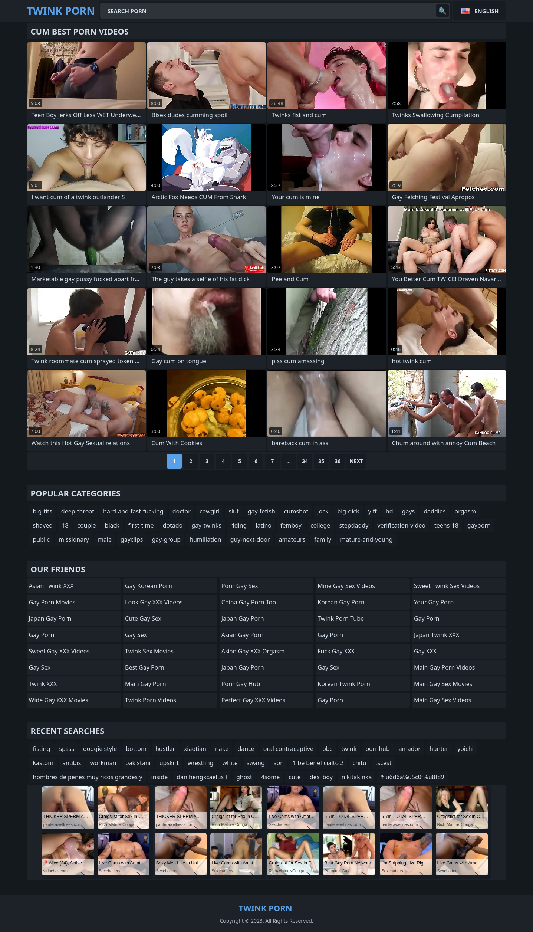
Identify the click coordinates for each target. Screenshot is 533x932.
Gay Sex (40, 667)
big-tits (42, 511)
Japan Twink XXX (436, 635)
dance (245, 749)
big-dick (348, 511)
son (279, 763)
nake (221, 749)
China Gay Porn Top (248, 602)
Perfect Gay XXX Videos (253, 700)
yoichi (465, 749)
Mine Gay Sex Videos (346, 586)
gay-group (166, 539)
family (322, 539)
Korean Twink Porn (344, 684)
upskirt (169, 763)
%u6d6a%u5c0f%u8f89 (412, 777)
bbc (327, 749)
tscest (383, 763)
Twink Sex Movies (149, 651)
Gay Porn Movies (52, 602)
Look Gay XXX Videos (154, 602)
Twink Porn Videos (150, 700)
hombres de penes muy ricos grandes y (87, 777)
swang (256, 763)
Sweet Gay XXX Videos (59, 651)
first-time (141, 525)
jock (322, 511)
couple (86, 525)
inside (159, 777)
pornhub (377, 749)
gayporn (479, 525)
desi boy (321, 777)
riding (238, 525)
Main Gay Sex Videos (442, 700)
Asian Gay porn (242, 635)
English (486, 10)
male (105, 539)
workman (103, 763)
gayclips (132, 539)
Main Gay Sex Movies (443, 684)
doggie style (100, 749)
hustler (165, 749)
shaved (43, 525)
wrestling (200, 763)
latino (264, 525)
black (112, 525)
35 (321, 461)
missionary (74, 539)
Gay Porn (42, 635)
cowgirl (210, 511)
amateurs (292, 539)
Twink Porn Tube (341, 618)
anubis (71, 763)
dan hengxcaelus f (202, 777)
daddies (434, 511)
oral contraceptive (288, 749)
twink (348, 749)
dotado (173, 525)
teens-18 (446, 525)
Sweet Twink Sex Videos (447, 586)
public (41, 539)
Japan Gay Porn (50, 618)
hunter (439, 749)
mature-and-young (366, 539)
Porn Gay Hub (240, 684)
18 (65, 525)
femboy (291, 525)
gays (408, 511)
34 (305, 461)
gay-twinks (206, 525)
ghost (244, 777)
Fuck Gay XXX (336, 651)
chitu (359, 763)
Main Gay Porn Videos (444, 667)
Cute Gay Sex (143, 618)
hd (389, 511)
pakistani (138, 763)
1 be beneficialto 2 (318, 763)
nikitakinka (357, 777)
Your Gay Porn (434, 602)
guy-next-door (250, 539)
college (320, 525)
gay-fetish (261, 511)
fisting (41, 749)
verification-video (401, 525)
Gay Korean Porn (148, 586)
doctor (181, 511)
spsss (66, 749)
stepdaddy (353, 525)
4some (270, 777)
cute (294, 777)
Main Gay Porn (145, 684)
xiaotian (195, 749)
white (229, 763)
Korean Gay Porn (341, 602)
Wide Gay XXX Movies (58, 700)
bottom (136, 749)
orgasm (465, 511)
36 (337, 461)
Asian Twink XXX (51, 586)
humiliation (205, 539)
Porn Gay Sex (239, 586)
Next (356, 461)
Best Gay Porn (144, 667)
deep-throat (77, 511)
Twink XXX (43, 684)
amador (410, 749)
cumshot (296, 511)
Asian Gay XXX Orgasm (253, 651)
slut (233, 511)
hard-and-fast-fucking (133, 511)
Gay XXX (425, 651)
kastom (43, 763)
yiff (372, 511)
